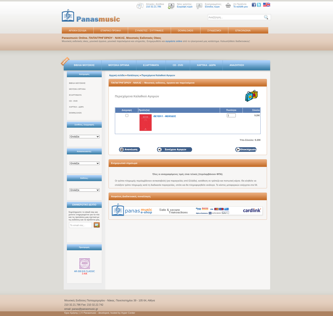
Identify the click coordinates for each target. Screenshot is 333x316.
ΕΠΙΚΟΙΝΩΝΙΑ (242, 30)
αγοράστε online (173, 41)
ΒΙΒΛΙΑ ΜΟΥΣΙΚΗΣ (84, 65)
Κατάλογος (133, 75)
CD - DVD (178, 65)
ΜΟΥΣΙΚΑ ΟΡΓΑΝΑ (118, 65)
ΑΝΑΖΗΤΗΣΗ (237, 65)
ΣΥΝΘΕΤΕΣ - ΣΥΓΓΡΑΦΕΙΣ (149, 30)
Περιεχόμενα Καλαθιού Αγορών (158, 75)
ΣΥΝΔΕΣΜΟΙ (214, 30)
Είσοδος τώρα (212, 6)
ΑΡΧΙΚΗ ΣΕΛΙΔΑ (77, 30)
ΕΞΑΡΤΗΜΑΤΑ (151, 65)
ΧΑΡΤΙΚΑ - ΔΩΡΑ (206, 65)
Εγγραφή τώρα (184, 6)
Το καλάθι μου (240, 6)
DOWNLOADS (185, 30)
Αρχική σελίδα (117, 75)
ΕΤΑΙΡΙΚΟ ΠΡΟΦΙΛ (111, 30)
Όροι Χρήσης (71, 313)
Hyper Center (128, 313)
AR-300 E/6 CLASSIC (84, 271)
